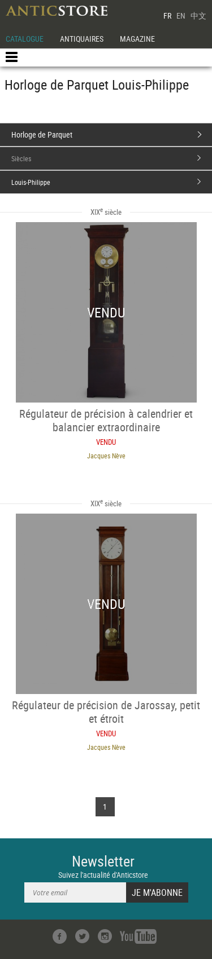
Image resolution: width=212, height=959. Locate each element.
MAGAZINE (137, 38)
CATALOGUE (25, 38)
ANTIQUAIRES (81, 38)
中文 (198, 15)
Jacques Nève (106, 455)
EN (180, 15)
